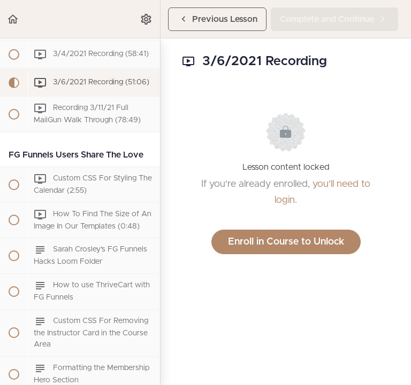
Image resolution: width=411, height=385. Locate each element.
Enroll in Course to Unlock (286, 242)
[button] (13, 19)
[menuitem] (146, 19)
